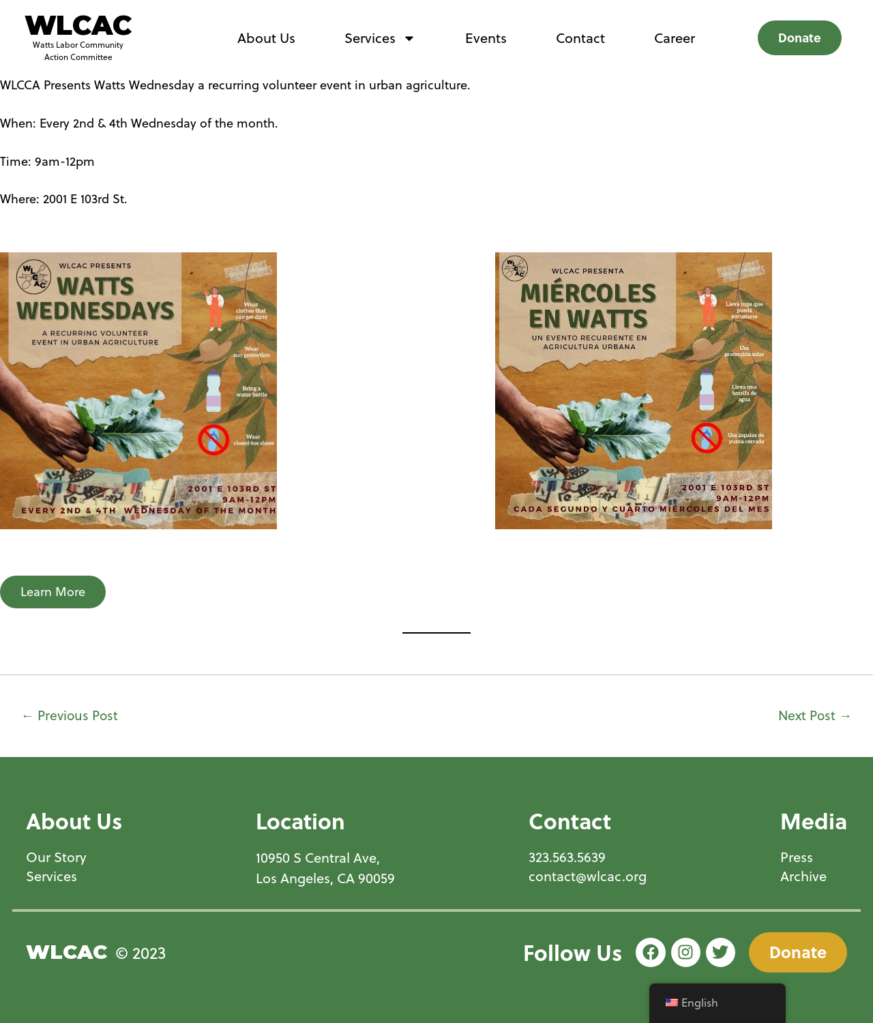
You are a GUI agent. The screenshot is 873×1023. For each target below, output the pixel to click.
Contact (580, 38)
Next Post (815, 715)
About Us (266, 38)
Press (796, 857)
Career (674, 38)
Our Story (56, 857)
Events (486, 38)
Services (380, 38)
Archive (803, 876)
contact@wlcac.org (588, 876)
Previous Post (69, 715)
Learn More (52, 591)
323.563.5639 (567, 857)
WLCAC (78, 25)
